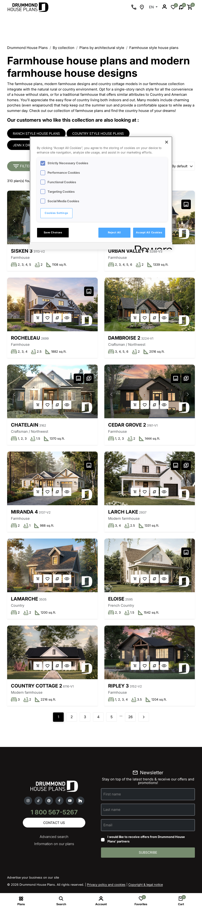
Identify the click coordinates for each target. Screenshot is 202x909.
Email (107, 827)
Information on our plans (54, 847)
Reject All (114, 232)
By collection (63, 47)
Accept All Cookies (149, 232)
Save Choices (53, 232)
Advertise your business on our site (33, 880)
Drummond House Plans (27, 47)
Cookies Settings (56, 213)
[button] (14, 221)
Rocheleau (25, 338)
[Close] (166, 142)
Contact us (54, 825)
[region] (101, 193)
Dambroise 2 (124, 338)
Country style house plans (98, 133)
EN (152, 7)
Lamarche (24, 601)
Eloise (116, 601)
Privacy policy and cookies (106, 888)
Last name (111, 812)
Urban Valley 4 (128, 251)
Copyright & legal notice (145, 888)
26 (130, 719)
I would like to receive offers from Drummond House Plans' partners (146, 842)
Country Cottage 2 (36, 688)
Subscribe (148, 855)
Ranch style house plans (36, 133)
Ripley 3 (118, 688)
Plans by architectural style (101, 47)
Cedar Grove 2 (127, 426)
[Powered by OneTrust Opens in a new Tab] (152, 247)
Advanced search (54, 839)
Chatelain (24, 426)
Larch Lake (123, 513)
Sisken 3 (22, 251)
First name (112, 796)
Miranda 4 (24, 513)
